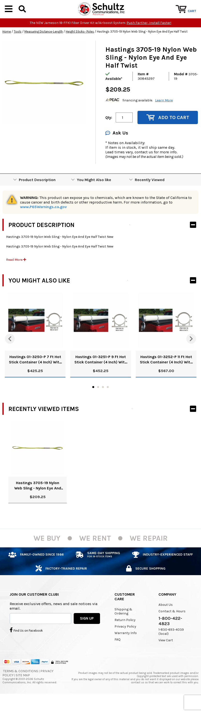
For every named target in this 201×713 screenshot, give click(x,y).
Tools (18, 46)
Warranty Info (126, 648)
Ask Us (116, 147)
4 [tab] (108, 402)
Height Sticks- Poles (80, 46)
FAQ (118, 654)
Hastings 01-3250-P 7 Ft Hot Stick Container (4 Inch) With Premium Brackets (35, 374)
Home (6, 46)
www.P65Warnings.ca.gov (43, 221)
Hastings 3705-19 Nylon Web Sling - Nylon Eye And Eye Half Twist (37, 500)
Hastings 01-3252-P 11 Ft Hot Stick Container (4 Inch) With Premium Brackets (166, 374)
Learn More (164, 115)
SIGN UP (87, 633)
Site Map (23, 690)
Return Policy (125, 635)
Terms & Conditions (20, 686)
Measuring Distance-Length (43, 46)
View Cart (165, 655)
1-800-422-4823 (170, 635)
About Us (165, 619)
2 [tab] (98, 402)
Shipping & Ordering (123, 626)
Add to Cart (167, 132)
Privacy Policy (125, 641)
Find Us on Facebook (26, 644)
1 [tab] (93, 402)
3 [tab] (103, 402)
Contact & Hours (172, 626)
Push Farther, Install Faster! (149, 37)
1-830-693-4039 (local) (171, 646)
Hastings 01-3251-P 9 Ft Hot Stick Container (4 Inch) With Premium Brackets (100, 374)
